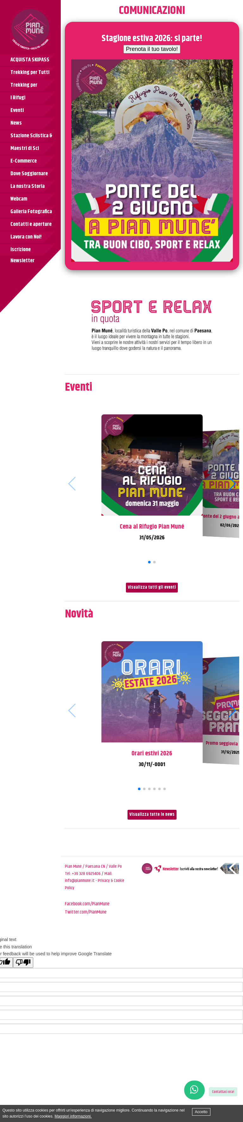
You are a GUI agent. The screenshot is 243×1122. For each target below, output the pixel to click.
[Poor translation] (23, 962)
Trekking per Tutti (29, 72)
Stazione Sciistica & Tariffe (31, 136)
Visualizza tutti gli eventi (152, 587)
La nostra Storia (27, 186)
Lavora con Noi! (26, 237)
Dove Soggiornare (29, 174)
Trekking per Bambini (23, 86)
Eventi (17, 110)
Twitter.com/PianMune (86, 912)
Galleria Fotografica (31, 212)
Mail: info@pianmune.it (88, 877)
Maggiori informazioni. (72, 1116)
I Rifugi (17, 98)
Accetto (201, 1112)
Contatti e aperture (31, 224)
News (16, 123)
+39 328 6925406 (86, 873)
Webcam (18, 199)
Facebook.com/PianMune (87, 904)
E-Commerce (23, 161)
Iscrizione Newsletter (22, 250)
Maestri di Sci (24, 148)
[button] (149, 562)
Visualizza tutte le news (152, 814)
